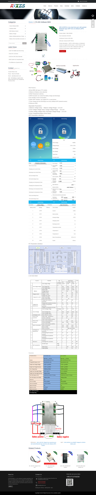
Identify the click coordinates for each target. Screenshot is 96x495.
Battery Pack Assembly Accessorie (17, 38)
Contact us (84, 5)
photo (72, 5)
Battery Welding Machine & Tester (16, 36)
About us (50, 5)
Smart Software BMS (14, 26)
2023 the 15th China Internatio (15, 56)
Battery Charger (12, 33)
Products (56, 5)
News (61, 5)
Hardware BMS (12, 28)
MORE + (10, 486)
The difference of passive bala (15, 62)
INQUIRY (62, 51)
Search (24, 43)
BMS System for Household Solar (16, 59)
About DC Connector (13, 53)
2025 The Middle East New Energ (16, 50)
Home (45, 5)
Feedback (78, 5)
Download (67, 5)
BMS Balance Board (13, 31)
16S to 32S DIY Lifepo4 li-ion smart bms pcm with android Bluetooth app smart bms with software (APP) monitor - (43, 444)
